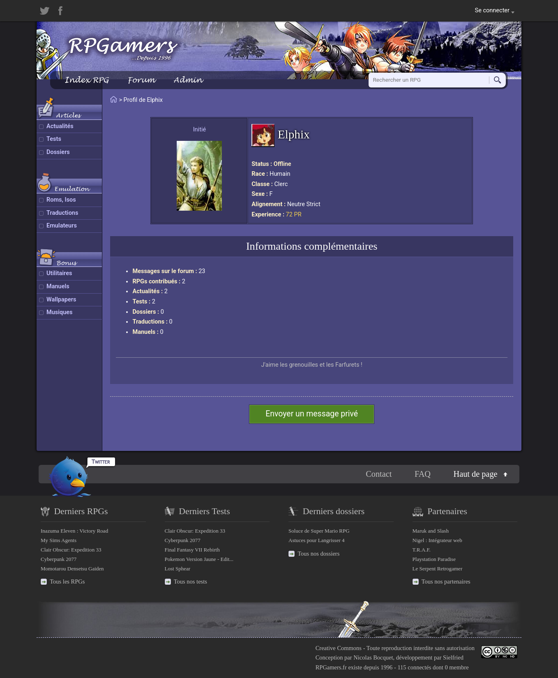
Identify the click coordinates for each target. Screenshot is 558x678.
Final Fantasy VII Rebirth (192, 550)
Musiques (59, 312)
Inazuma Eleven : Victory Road (74, 531)
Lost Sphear (178, 568)
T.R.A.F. (422, 550)
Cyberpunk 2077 (58, 559)
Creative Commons (339, 648)
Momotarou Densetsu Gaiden (72, 568)
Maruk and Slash (431, 531)
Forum (140, 80)
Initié (199, 129)
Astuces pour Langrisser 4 (316, 540)
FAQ (423, 473)
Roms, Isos (61, 199)
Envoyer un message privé (311, 413)
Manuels (57, 286)
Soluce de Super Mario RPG (319, 531)
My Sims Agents (58, 540)
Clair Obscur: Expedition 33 (71, 550)
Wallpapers (61, 299)
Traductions (62, 212)
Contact (379, 473)
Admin (187, 80)
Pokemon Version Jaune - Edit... (199, 559)
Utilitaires (59, 273)
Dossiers (58, 152)
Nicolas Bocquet (373, 657)
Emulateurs (61, 225)
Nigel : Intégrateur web (437, 540)
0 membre (456, 667)
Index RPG (86, 80)
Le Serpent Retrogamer (438, 568)
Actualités (60, 126)
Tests (53, 139)
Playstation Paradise (434, 559)
